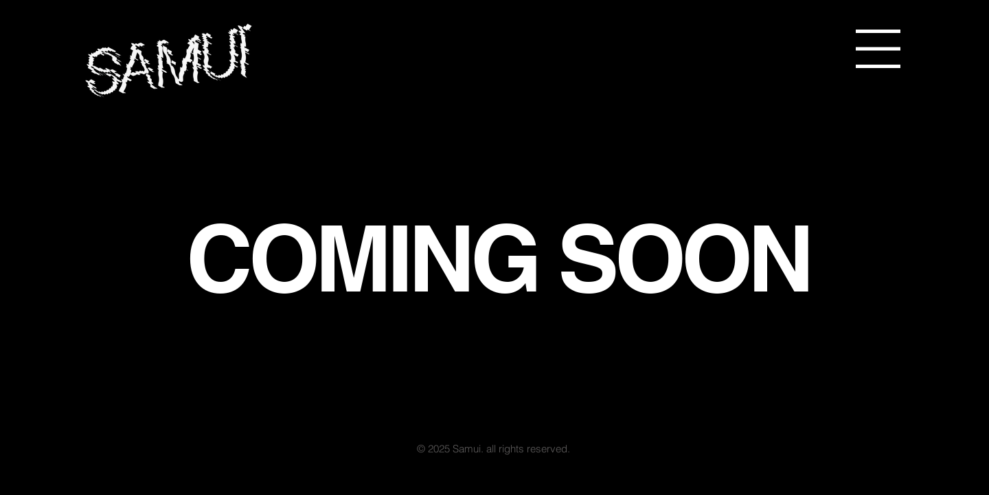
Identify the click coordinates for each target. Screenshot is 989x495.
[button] (878, 48)
